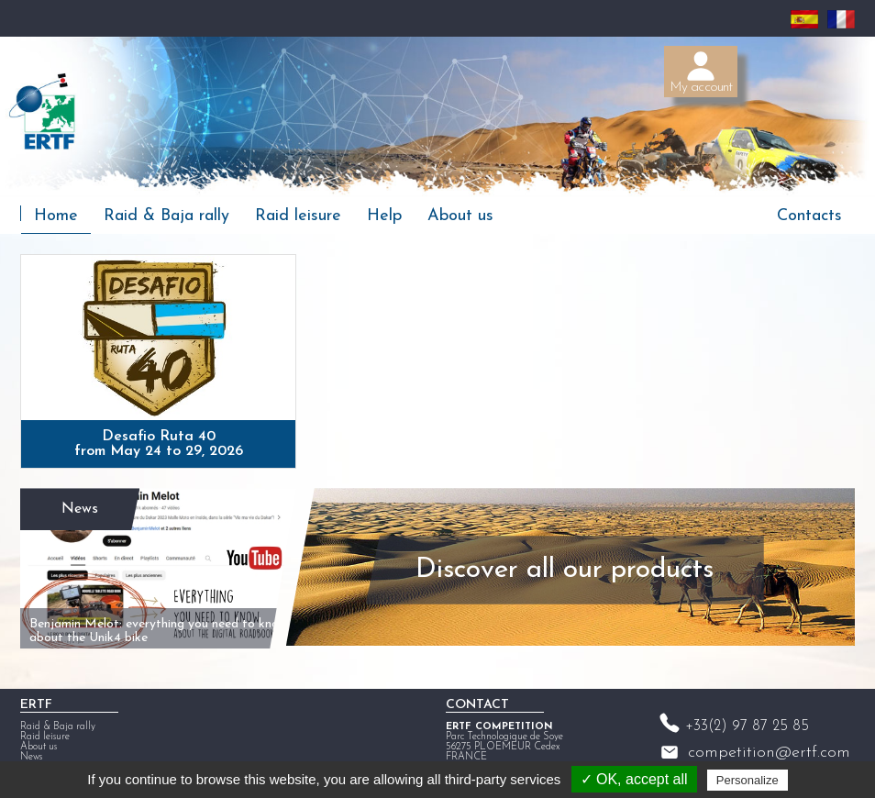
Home (56, 216)
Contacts (809, 216)
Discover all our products (559, 566)
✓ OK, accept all (634, 779)
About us (460, 216)
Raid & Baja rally (166, 216)
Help (384, 216)
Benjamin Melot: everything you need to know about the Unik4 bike (142, 621)
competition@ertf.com (769, 748)
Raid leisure (298, 216)
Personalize (747, 780)
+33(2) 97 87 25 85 (747, 722)
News (79, 503)
